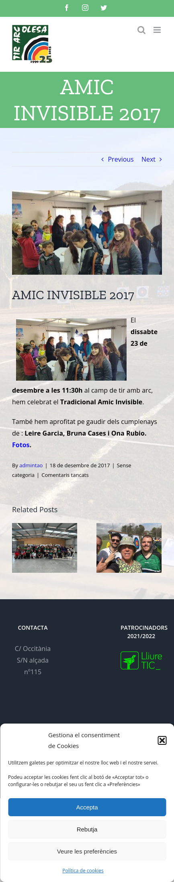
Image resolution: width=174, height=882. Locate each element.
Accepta (87, 807)
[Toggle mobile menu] (158, 30)
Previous (120, 159)
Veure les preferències (87, 851)
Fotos (21, 444)
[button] (162, 740)
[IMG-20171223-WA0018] (87, 233)
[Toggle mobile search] (141, 30)
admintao (31, 465)
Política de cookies (83, 870)
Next (148, 159)
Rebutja (87, 829)
